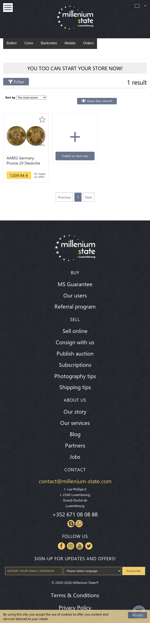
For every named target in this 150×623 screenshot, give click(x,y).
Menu (8, 7)
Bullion (12, 43)
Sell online (75, 330)
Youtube (79, 546)
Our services (75, 422)
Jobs (75, 456)
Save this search (99, 101)
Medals (70, 43)
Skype (71, 523)
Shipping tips (75, 386)
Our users (75, 295)
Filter (19, 81)
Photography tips (75, 375)
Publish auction (75, 353)
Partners (75, 445)
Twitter (88, 546)
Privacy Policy (75, 607)
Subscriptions (75, 364)
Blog (75, 433)
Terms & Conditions (75, 595)
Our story (75, 411)
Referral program (75, 306)
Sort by (10, 97)
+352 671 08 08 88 (75, 514)
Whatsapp (79, 523)
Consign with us (75, 342)
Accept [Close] (137, 615)
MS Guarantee (75, 283)
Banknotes (49, 43)
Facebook (61, 546)
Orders (88, 43)
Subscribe (133, 571)
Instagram (70, 546)
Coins (28, 43)
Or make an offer (39, 175)
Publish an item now (75, 156)
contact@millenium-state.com (75, 480)
